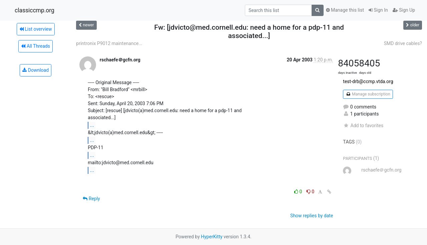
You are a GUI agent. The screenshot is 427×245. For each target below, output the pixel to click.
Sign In (378, 10)
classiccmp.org (34, 10)
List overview (35, 29)
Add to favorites (363, 125)
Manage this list (345, 10)
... (92, 125)
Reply (91, 198)
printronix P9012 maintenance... (109, 43)
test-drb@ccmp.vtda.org (368, 81)
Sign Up (404, 10)
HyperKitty (212, 236)
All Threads (35, 46)
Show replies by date (311, 215)
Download (35, 70)
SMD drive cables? (403, 43)
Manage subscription (368, 94)
